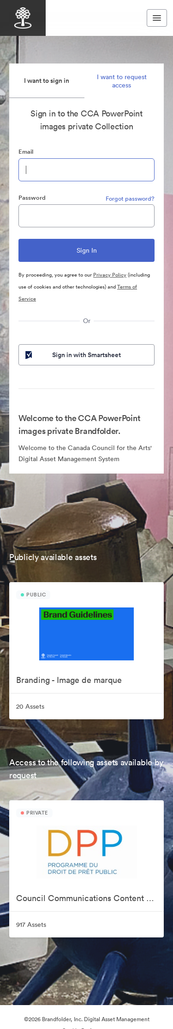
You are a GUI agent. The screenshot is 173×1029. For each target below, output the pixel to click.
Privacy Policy (109, 274)
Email (25, 152)
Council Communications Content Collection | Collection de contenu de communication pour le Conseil (90, 898)
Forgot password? (130, 198)
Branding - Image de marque (69, 680)
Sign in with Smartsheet (72, 354)
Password (32, 198)
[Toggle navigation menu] (157, 18)
